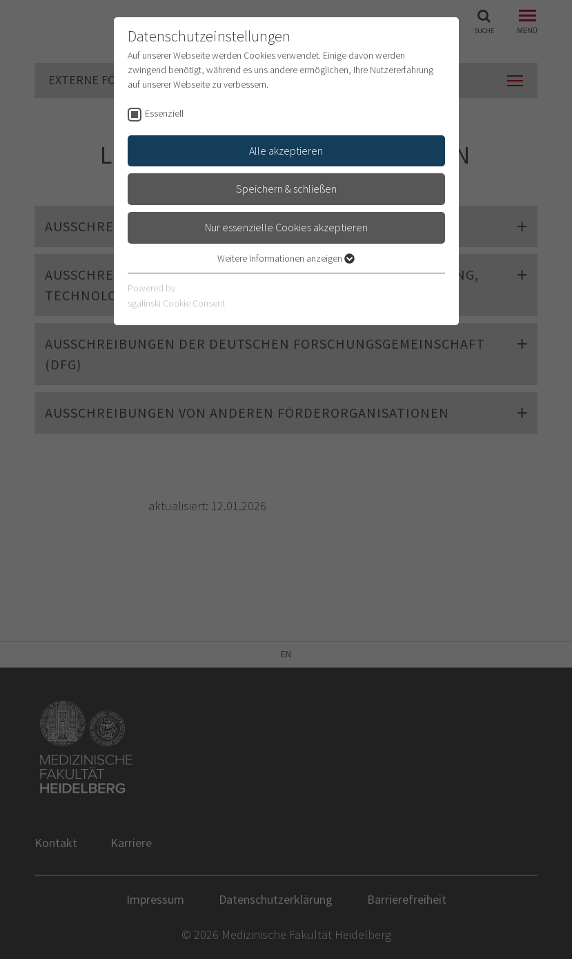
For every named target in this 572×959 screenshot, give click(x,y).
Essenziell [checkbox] (164, 113)
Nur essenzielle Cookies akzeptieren (286, 227)
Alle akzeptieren (286, 150)
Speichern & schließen (286, 188)
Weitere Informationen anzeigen (286, 258)
